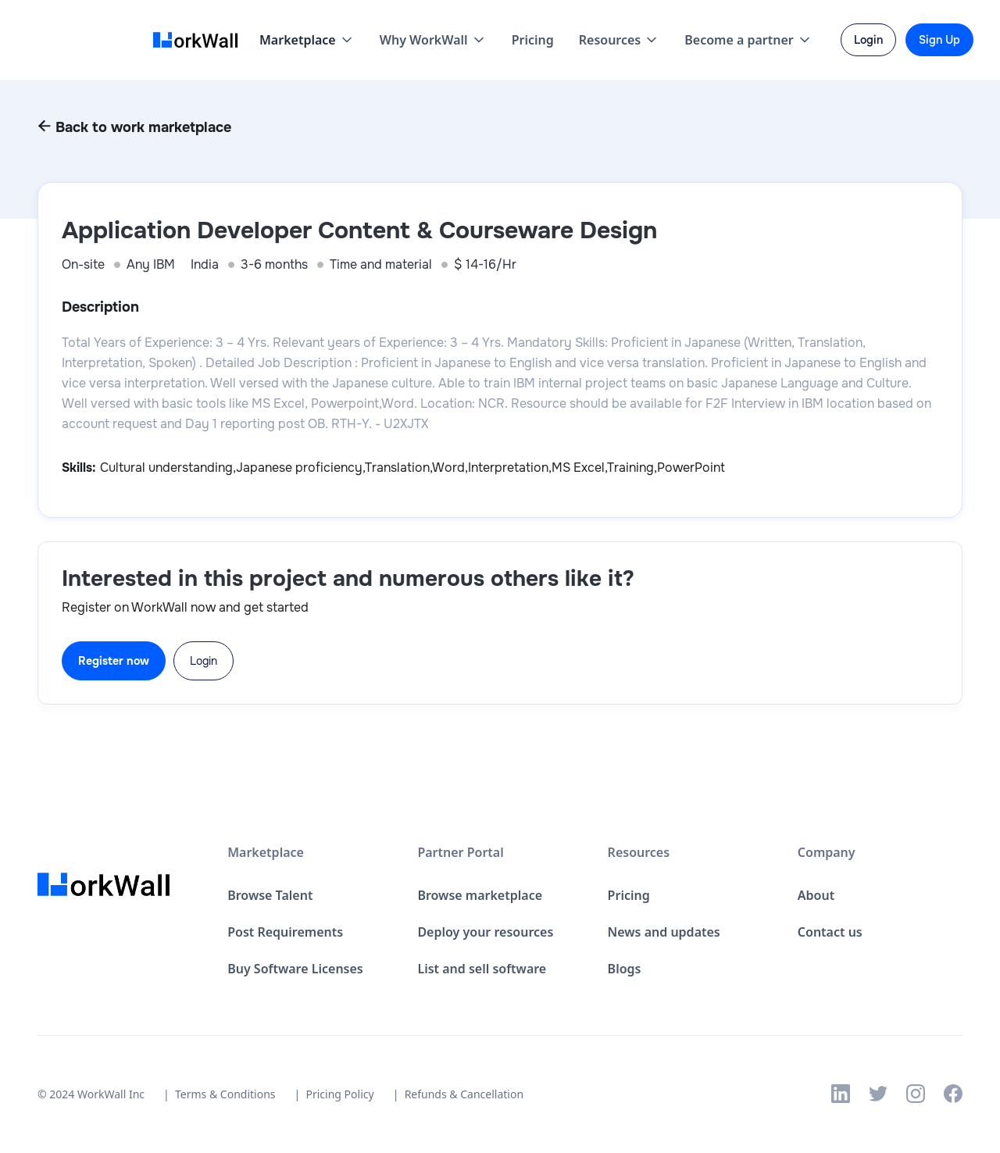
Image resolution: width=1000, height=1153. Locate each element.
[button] (307, 40)
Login (203, 661)
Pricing (533, 39)
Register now (113, 661)
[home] (200, 40)
